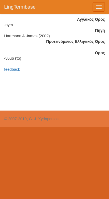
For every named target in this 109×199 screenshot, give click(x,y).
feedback (12, 69)
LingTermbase (20, 7)
